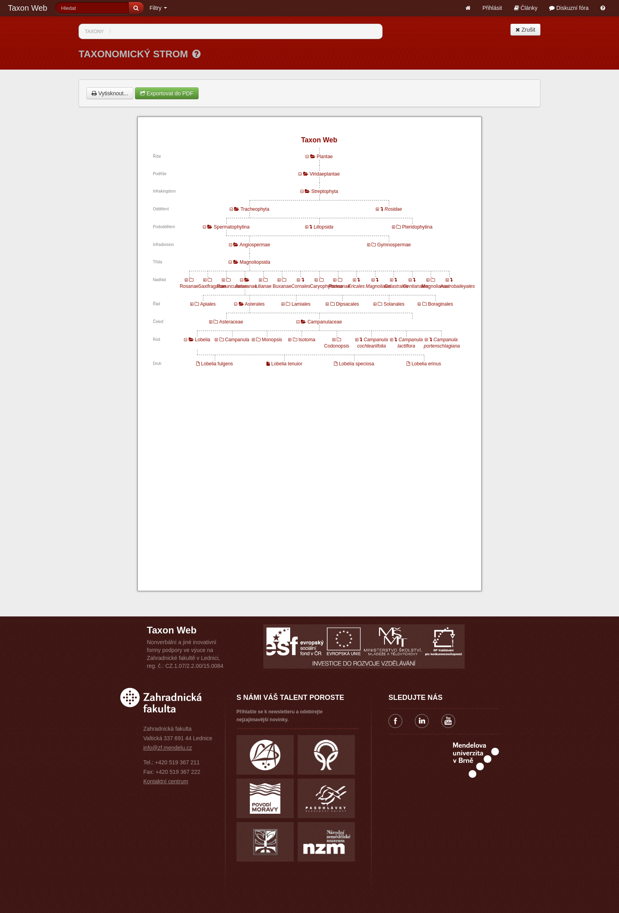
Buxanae (282, 286)
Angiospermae (255, 245)
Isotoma (306, 339)
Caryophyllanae (326, 286)
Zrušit (525, 29)
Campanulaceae (325, 322)
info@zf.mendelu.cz (167, 748)
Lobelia (202, 339)
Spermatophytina (231, 227)
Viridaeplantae (325, 174)
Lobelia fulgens (217, 364)
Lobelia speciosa (356, 364)
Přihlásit (492, 8)
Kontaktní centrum (165, 781)
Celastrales (396, 286)
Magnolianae (435, 286)
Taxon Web (27, 8)
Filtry (158, 8)
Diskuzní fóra (569, 8)
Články (526, 8)
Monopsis (272, 339)
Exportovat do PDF (166, 93)
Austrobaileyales (457, 286)
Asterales (254, 304)
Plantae (325, 156)
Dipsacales (347, 304)
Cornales (300, 286)
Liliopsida (323, 227)
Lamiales (300, 304)
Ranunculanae (232, 286)
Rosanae (189, 286)
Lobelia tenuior (286, 364)
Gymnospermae (394, 245)
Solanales (394, 304)
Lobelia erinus (426, 364)
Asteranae (246, 286)
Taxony (94, 31)
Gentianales (415, 286)
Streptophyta (324, 191)
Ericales (356, 286)
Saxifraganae (212, 286)
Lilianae (263, 286)
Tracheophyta (254, 209)
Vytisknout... (110, 93)
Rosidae (393, 209)
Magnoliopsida (255, 262)
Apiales (208, 304)
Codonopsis (336, 346)
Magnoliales (378, 286)
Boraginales (440, 304)
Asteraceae (231, 322)
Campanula (237, 339)
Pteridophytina (417, 227)
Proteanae (339, 286)
